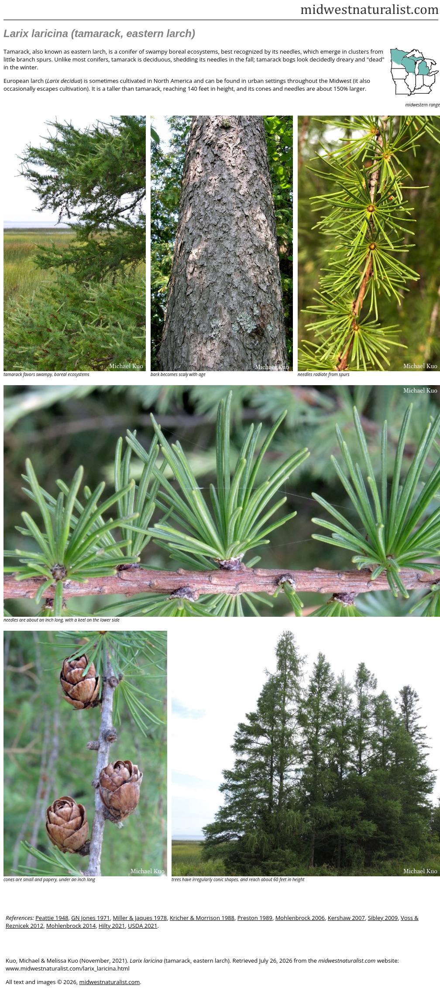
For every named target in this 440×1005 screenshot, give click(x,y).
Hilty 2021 (112, 926)
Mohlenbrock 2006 (300, 918)
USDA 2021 (142, 926)
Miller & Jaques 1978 (140, 918)
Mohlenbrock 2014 (71, 926)
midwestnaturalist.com (109, 982)
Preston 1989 (254, 918)
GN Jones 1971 (90, 918)
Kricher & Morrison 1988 (202, 918)
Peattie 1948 (51, 918)
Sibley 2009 (383, 918)
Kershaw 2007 (346, 918)
